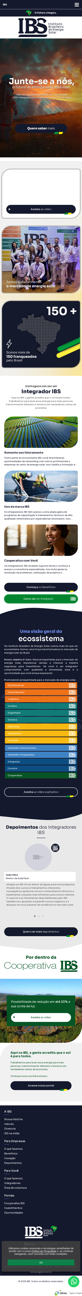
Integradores (12, 1183)
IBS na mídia (11, 1133)
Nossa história (13, 1119)
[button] (35, 916)
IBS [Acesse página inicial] (5, 4)
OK (41, 1262)
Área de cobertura (15, 1187)
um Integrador (49, 599)
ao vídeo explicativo (41, 792)
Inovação (10, 1158)
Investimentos (13, 1208)
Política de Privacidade (44, 1251)
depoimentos (41, 931)
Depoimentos (13, 1163)
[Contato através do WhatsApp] (73, 1281)
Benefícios (11, 1153)
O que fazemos (13, 1148)
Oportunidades (13, 1212)
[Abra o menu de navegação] (77, 4)
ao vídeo (30, 209)
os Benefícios (41, 587)
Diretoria (10, 1128)
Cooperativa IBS (14, 1203)
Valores (9, 1124)
